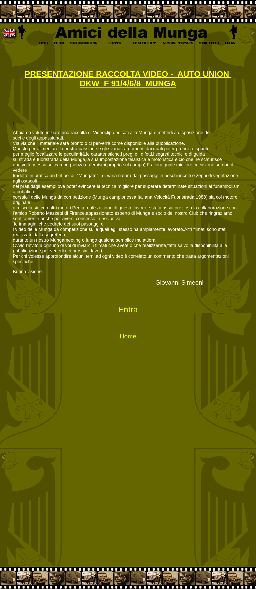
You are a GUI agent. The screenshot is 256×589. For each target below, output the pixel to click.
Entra (128, 309)
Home (128, 336)
